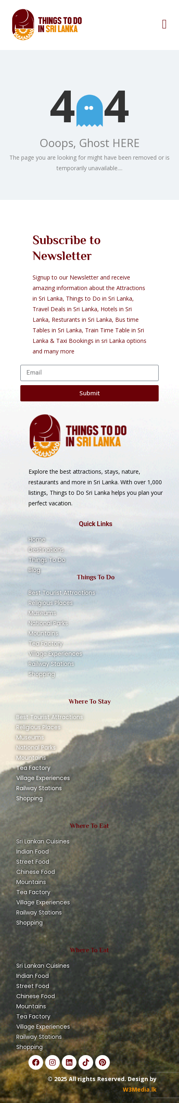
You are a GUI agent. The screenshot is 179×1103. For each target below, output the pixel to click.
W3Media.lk (140, 1089)
